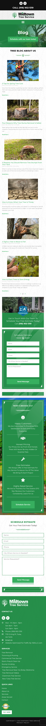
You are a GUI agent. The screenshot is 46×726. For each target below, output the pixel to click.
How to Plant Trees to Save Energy (16, 279)
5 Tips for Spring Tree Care (12, 84)
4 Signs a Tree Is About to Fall (14, 242)
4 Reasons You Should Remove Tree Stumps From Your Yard (22, 164)
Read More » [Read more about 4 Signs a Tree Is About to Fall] (5, 251)
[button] (23, 22)
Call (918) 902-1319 (23, 7)
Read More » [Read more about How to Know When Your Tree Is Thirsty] (5, 213)
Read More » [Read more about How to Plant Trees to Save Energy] (5, 291)
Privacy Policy (23, 723)
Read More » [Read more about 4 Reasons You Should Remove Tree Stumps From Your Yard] (5, 174)
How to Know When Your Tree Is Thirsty (18, 202)
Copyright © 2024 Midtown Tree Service (23, 721)
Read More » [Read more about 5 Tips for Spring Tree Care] (5, 95)
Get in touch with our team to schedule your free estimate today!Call (23, 321)
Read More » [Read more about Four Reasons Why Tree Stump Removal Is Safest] (5, 134)
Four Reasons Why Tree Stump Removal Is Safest (21, 123)
